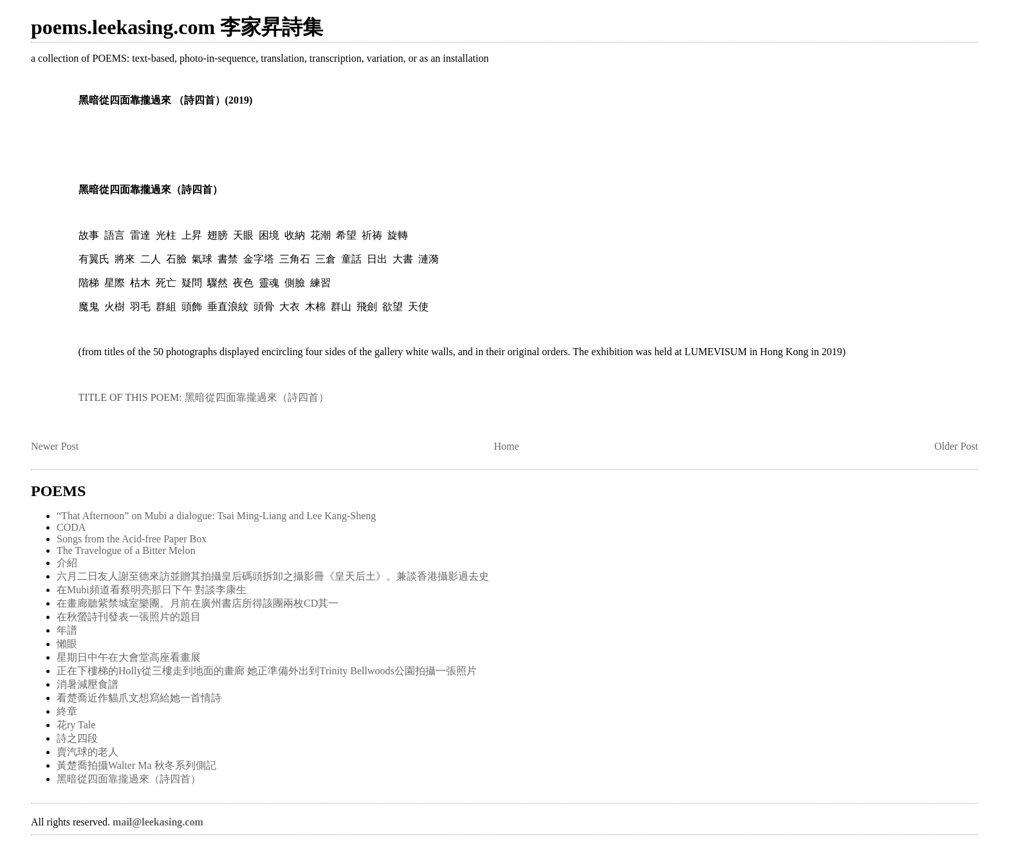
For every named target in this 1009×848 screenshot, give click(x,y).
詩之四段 (77, 738)
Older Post (956, 446)
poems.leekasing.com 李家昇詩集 (177, 27)
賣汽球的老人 (87, 751)
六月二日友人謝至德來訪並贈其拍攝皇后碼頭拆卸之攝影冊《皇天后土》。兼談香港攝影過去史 (273, 576)
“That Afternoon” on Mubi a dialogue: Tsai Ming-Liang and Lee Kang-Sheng (216, 515)
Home (506, 446)
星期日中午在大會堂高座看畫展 (129, 657)
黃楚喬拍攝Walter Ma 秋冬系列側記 (136, 765)
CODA (71, 527)
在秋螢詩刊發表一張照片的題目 (129, 616)
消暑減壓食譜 (87, 684)
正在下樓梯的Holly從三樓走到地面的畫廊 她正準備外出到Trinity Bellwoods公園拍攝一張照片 (267, 670)
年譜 (67, 630)
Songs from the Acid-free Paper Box (132, 538)
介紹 (67, 562)
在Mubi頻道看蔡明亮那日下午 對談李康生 (151, 589)
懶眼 (67, 643)
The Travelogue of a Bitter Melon (126, 550)
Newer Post (55, 446)
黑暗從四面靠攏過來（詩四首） (257, 397)
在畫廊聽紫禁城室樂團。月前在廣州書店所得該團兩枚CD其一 (197, 603)
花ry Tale (76, 724)
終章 (67, 711)
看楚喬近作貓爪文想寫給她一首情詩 (139, 697)
